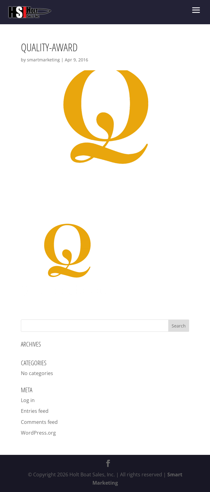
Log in (28, 400)
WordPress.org (38, 432)
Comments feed (39, 422)
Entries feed (35, 411)
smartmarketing (43, 60)
